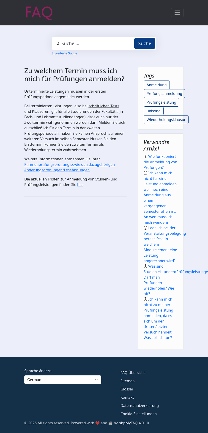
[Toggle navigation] (177, 12)
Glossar (126, 389)
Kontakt (127, 397)
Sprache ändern (38, 370)
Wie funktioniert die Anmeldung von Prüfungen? (160, 162)
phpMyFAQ (128, 422)
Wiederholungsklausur (166, 119)
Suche (144, 43)
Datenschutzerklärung (139, 405)
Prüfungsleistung (161, 102)
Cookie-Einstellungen (138, 413)
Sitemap (127, 380)
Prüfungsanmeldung (164, 93)
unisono (154, 110)
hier (80, 184)
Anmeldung (157, 84)
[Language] (62, 379)
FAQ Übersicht (132, 372)
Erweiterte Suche (64, 53)
